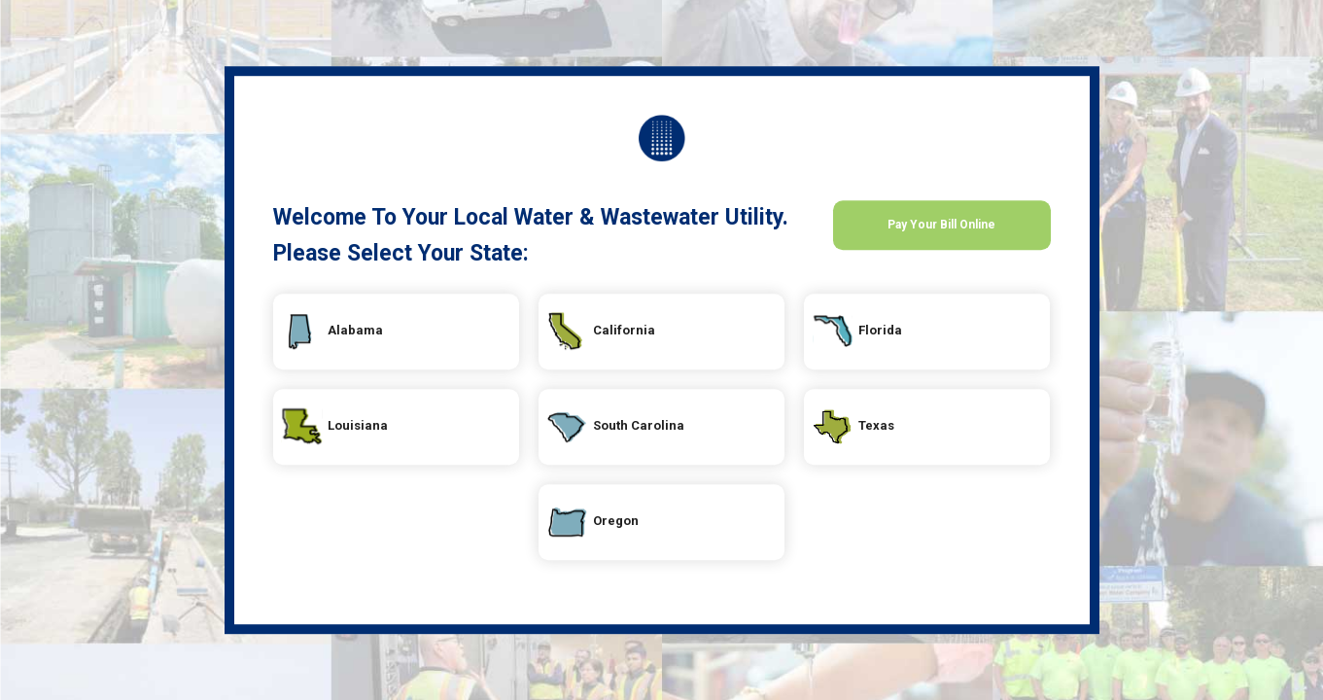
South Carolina (694, 433)
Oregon (654, 528)
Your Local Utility (662, 138)
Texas (914, 433)
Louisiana (402, 433)
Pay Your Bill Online (941, 238)
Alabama (396, 338)
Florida (919, 338)
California (667, 338)
